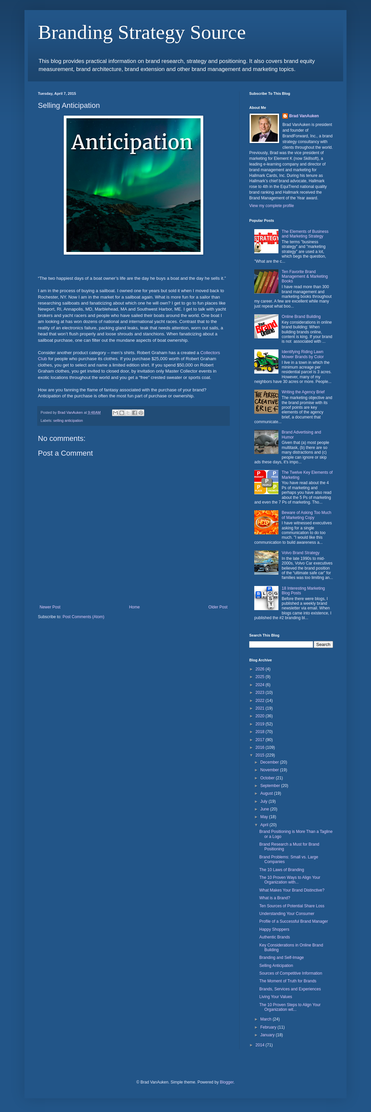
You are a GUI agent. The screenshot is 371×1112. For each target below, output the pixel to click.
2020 (261, 716)
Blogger (226, 1082)
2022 (261, 700)
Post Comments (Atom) (83, 616)
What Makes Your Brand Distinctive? (291, 890)
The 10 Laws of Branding (281, 869)
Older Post (217, 607)
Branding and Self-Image (281, 957)
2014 (261, 1045)
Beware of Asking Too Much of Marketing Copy (306, 515)
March (266, 1019)
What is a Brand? (274, 898)
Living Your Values (275, 996)
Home (134, 607)
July (264, 801)
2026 (261, 669)
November (270, 770)
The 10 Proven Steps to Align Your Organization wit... (290, 1007)
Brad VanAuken (304, 116)
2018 (261, 731)
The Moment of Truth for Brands (287, 981)
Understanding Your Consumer (286, 913)
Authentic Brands (274, 937)
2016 (261, 747)
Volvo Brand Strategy (301, 552)
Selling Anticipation (276, 965)
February (268, 1027)
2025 (261, 676)
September (270, 785)
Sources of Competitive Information (290, 973)
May (264, 816)
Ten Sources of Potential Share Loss (291, 906)
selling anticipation (68, 420)
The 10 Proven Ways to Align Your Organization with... (289, 880)
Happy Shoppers (274, 929)
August (267, 793)
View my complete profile (271, 205)
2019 (261, 724)
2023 (261, 692)
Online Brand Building (301, 316)
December (270, 762)
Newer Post (50, 607)
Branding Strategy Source (142, 32)
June (265, 809)
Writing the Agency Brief (303, 392)
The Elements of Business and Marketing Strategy (305, 234)
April (264, 825)
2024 (261, 684)
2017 (261, 739)
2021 (261, 708)
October (268, 778)
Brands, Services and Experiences (290, 989)
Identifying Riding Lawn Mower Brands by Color (303, 354)
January (268, 1035)
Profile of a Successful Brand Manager (293, 921)
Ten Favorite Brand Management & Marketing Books (305, 276)
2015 (261, 755)
